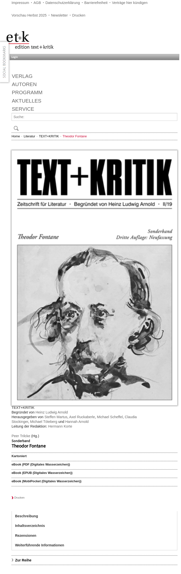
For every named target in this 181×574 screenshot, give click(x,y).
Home (16, 136)
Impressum (20, 3)
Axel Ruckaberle (82, 417)
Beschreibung (26, 516)
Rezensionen (25, 536)
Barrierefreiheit (95, 3)
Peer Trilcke (21, 436)
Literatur (29, 136)
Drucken (79, 15)
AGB (37, 3)
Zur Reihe (23, 560)
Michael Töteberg (43, 422)
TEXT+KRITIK (49, 136)
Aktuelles (26, 101)
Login (14, 57)
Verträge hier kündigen (130, 3)
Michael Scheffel (110, 417)
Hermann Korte (60, 426)
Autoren (24, 84)
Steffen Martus (56, 417)
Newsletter (59, 15)
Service (23, 109)
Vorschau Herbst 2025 (29, 15)
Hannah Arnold (77, 422)
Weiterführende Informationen (39, 545)
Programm (27, 92)
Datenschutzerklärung (62, 3)
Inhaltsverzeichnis (30, 526)
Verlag (22, 76)
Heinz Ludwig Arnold (52, 412)
